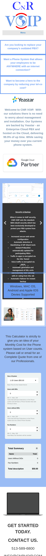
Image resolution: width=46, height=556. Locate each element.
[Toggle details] (37, 448)
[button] (5, 223)
